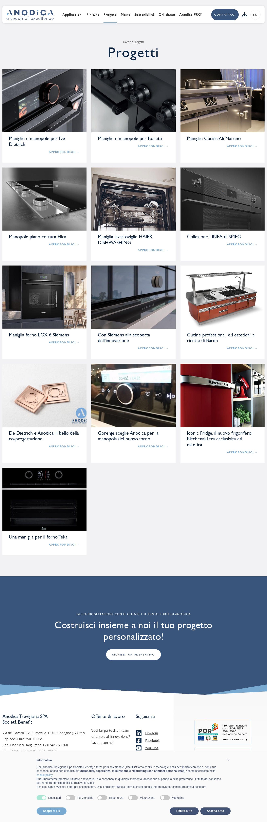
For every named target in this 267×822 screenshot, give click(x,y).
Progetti (110, 14)
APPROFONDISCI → (64, 152)
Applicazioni (72, 14)
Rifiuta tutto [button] (184, 811)
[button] (228, 760)
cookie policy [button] (45, 775)
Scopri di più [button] (51, 811)
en (255, 14)
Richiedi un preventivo (133, 654)
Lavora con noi (102, 743)
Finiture (93, 14)
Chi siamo (167, 14)
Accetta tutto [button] (215, 811)
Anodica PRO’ (190, 14)
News (125, 14)
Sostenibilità (144, 14)
